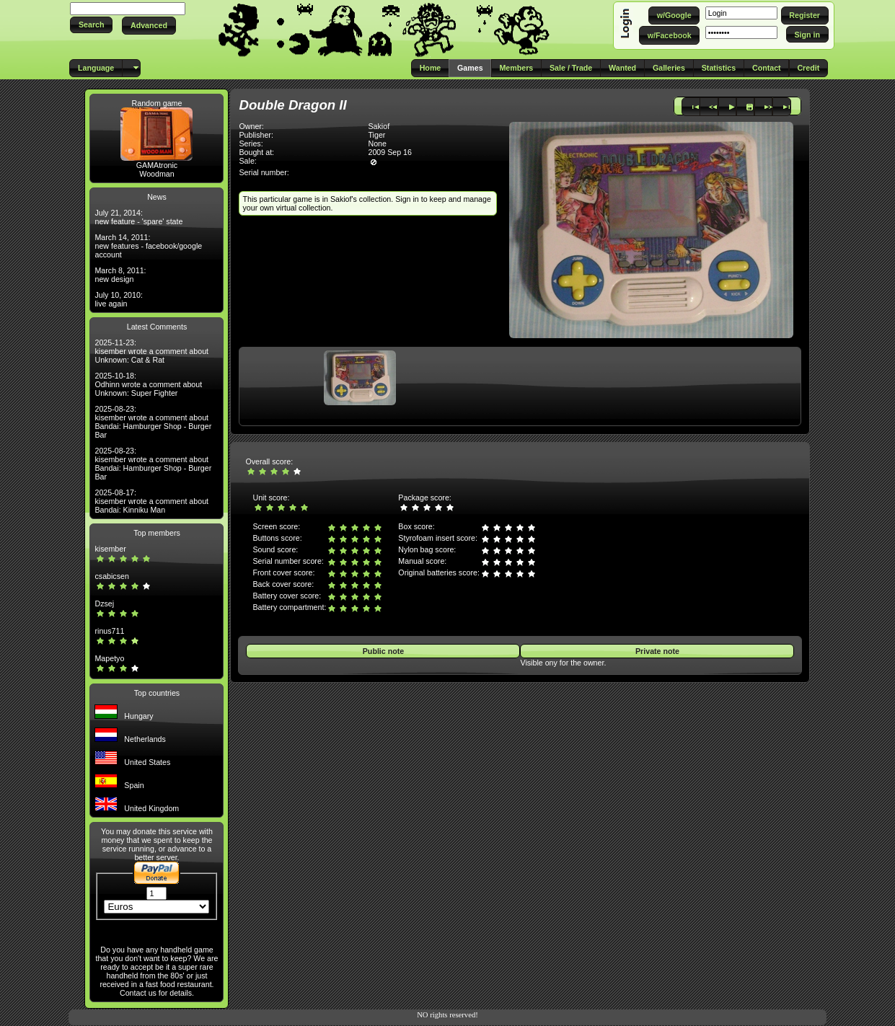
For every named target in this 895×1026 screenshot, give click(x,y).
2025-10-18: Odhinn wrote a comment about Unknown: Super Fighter (148, 384)
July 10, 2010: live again (118, 299)
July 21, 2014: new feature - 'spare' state (138, 217)
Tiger (376, 135)
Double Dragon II (292, 104)
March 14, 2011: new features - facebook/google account (148, 246)
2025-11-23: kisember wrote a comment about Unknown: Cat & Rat (151, 351)
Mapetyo (109, 658)
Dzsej (104, 603)
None (377, 143)
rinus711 (109, 631)
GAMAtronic (156, 165)
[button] (91, 25)
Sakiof (378, 126)
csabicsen (111, 576)
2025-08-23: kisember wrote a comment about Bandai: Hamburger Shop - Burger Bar (152, 421)
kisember (109, 548)
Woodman (156, 173)
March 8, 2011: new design (120, 274)
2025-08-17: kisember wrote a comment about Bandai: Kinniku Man (151, 501)
